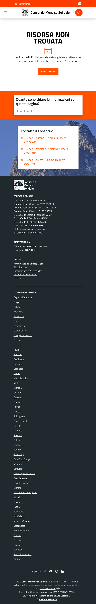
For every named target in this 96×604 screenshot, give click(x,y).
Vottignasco (19, 526)
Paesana (18, 402)
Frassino (18, 354)
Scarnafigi (19, 454)
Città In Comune (48, 588)
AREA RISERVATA (46, 599)
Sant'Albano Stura (23, 554)
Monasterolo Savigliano (25, 492)
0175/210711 (46, 211)
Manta (17, 373)
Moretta (18, 388)
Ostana (17, 397)
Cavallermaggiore (22, 483)
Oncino (17, 392)
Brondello (18, 311)
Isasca (17, 364)
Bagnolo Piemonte (23, 297)
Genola (17, 545)
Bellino (17, 307)
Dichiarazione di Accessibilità (28, 271)
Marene (17, 488)
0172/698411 (47, 204)
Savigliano (19, 511)
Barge (16, 302)
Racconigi (18, 502)
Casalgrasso (20, 326)
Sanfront (18, 449)
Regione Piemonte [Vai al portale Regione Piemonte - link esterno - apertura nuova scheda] (22, 3)
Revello (17, 426)
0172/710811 (49, 207)
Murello (17, 497)
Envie (16, 345)
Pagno (17, 407)
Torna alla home (48, 71)
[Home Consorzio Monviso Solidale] (45, 12)
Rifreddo (18, 430)
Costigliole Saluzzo (23, 335)
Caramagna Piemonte (24, 473)
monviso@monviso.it (31, 232)
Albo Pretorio (20, 267)
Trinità (17, 559)
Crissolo (17, 340)
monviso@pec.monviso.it (33, 229)
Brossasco (19, 316)
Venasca (18, 464)
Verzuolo (18, 469)
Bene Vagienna (21, 530)
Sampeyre (19, 445)
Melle (16, 383)
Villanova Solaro (22, 521)
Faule (16, 350)
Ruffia (17, 507)
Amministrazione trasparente (28, 264)
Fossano (18, 540)
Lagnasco (18, 369)
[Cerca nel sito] (78, 12)
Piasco (17, 411)
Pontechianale (21, 421)
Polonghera (19, 416)
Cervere (17, 535)
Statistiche (19, 278)
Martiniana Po (21, 378)
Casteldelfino (20, 330)
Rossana (18, 435)
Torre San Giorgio (22, 459)
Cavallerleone (20, 478)
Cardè (16, 321)
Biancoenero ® (30, 595)
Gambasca (19, 359)
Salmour (18, 549)
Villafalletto (19, 516)
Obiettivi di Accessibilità (25, 274)
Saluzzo (17, 440)
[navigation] (5, 12)
